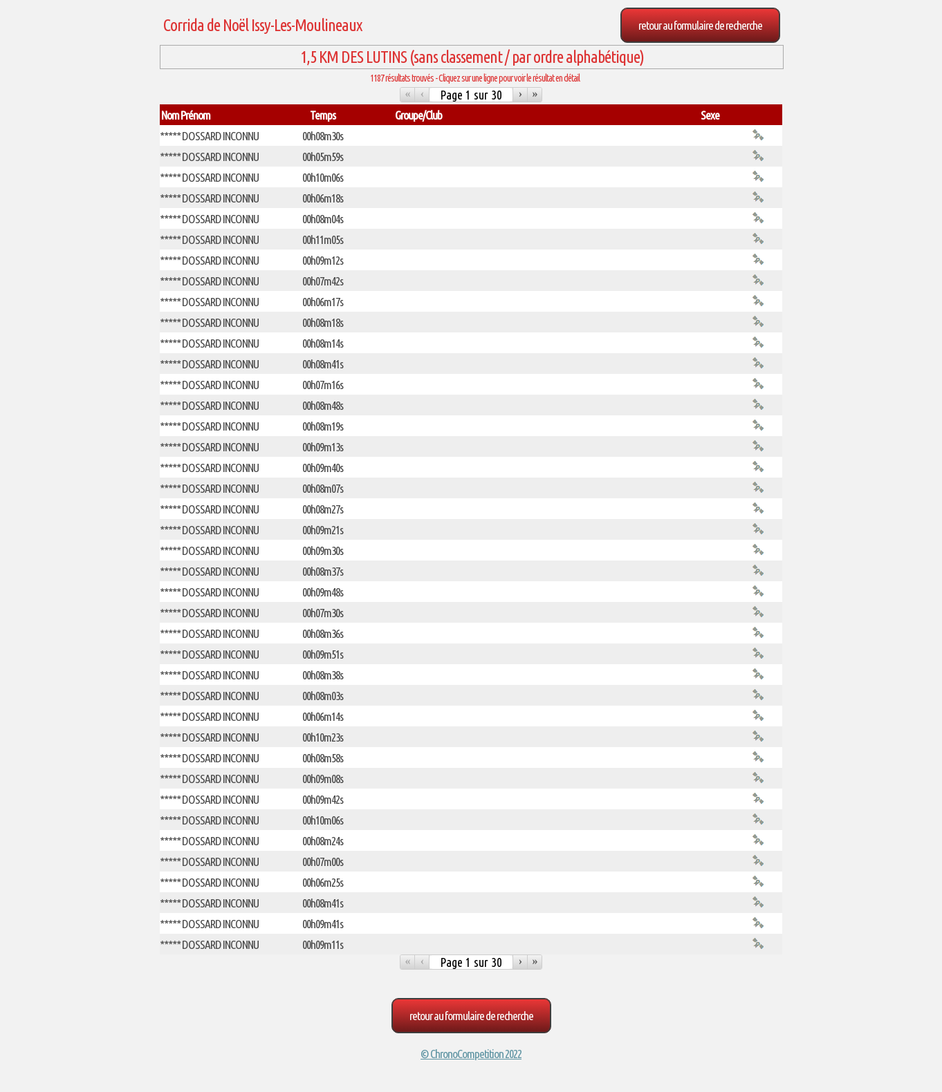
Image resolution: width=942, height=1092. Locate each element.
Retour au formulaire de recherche (700, 25)
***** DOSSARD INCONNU (209, 135)
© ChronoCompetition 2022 (471, 1053)
